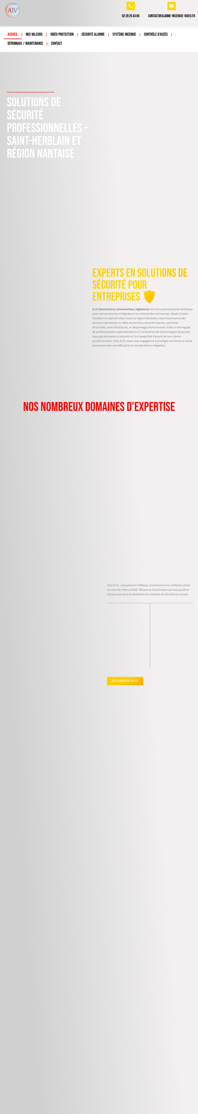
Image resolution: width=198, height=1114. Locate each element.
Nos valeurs (34, 34)
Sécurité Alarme (93, 34)
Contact (56, 43)
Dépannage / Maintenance (25, 43)
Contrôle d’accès (156, 34)
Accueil (13, 34)
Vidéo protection (62, 34)
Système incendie (124, 34)
